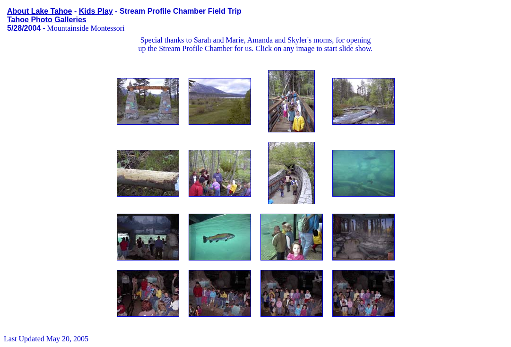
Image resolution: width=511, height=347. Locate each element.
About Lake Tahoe (39, 11)
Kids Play (96, 11)
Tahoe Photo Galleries (47, 20)
